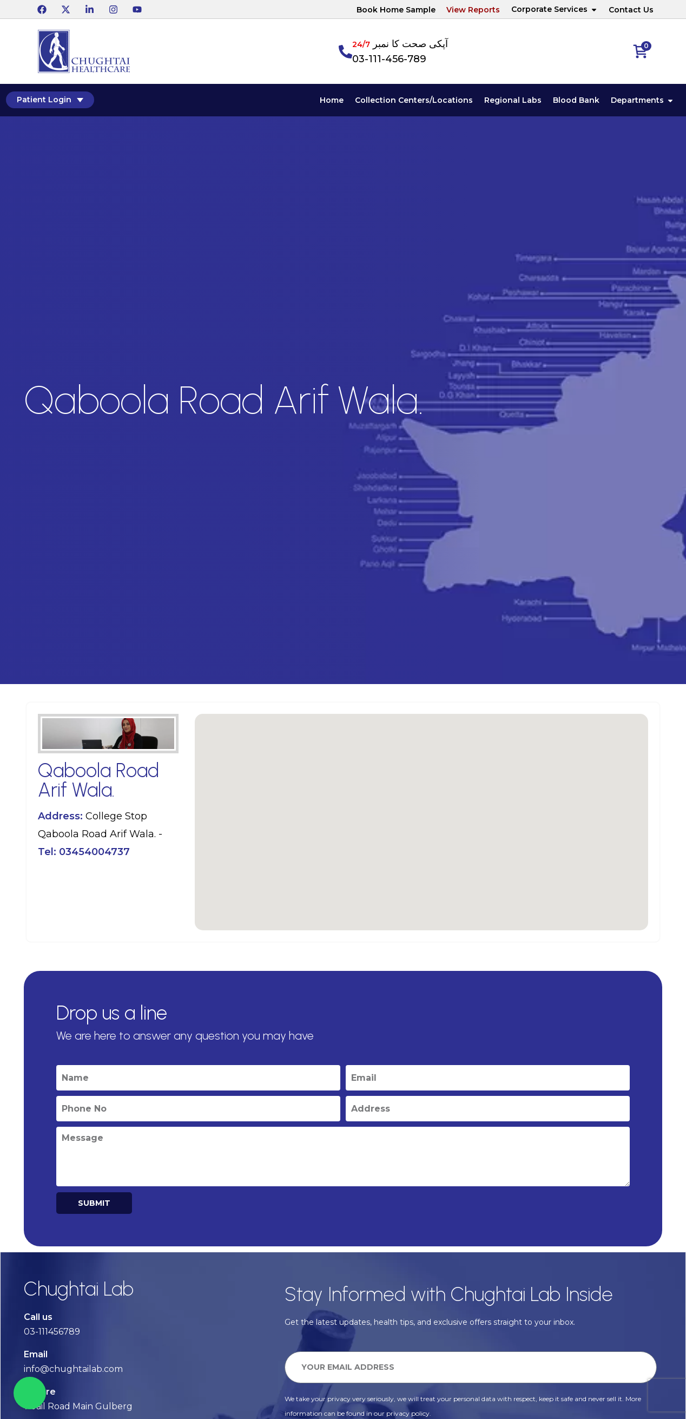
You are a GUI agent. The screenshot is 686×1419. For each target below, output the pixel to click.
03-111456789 (52, 1332)
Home (332, 101)
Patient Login (49, 100)
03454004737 (94, 852)
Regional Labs (513, 101)
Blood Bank (576, 101)
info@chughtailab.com (73, 1369)
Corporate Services (554, 9)
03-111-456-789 (389, 59)
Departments (643, 101)
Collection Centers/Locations (414, 101)
